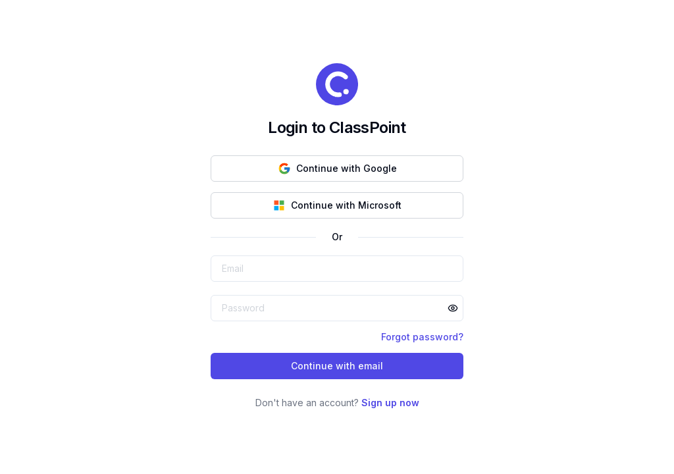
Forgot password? (422, 336)
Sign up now (390, 402)
